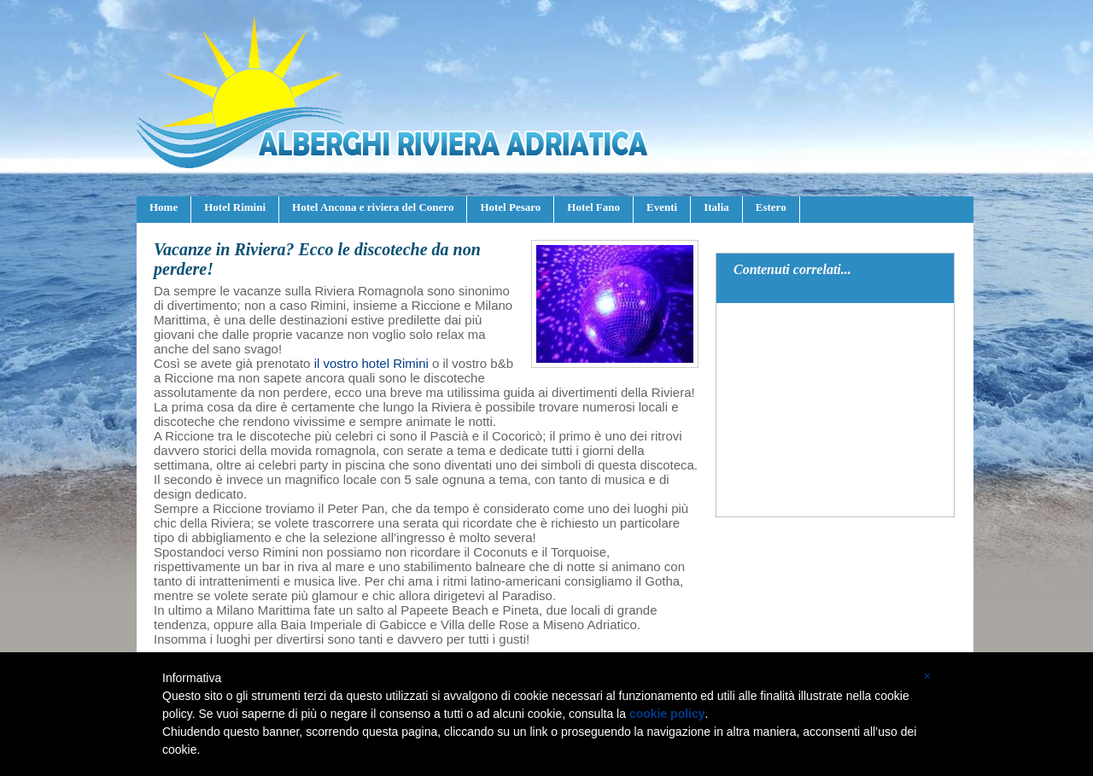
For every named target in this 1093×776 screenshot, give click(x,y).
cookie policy (667, 714)
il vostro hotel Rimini (371, 363)
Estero (771, 207)
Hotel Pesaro (510, 207)
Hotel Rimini (235, 207)
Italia (716, 207)
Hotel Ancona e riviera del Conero (372, 207)
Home (163, 207)
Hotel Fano (593, 207)
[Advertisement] (836, 409)
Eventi (661, 207)
